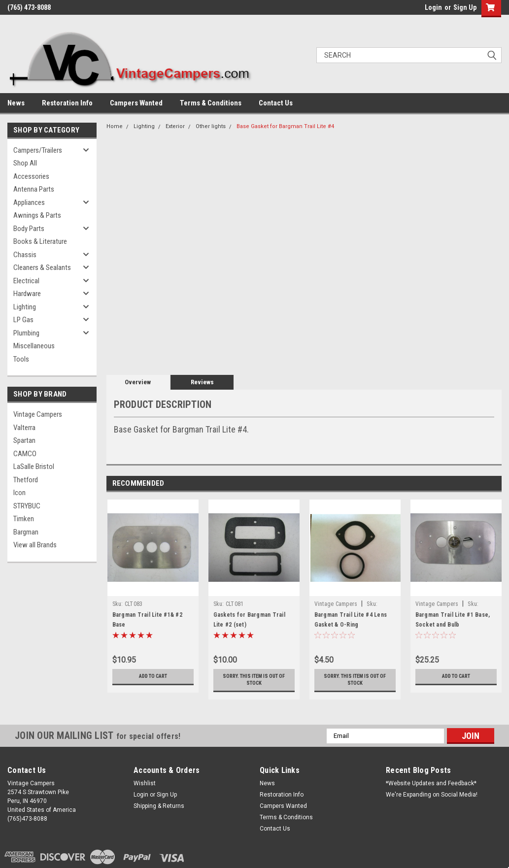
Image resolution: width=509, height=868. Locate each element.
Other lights (211, 126)
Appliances (29, 202)
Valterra (24, 427)
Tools (21, 359)
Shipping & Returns (159, 805)
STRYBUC (26, 505)
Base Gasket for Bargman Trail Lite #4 (285, 126)
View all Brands (35, 544)
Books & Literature (40, 241)
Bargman (25, 532)
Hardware (27, 293)
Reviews (202, 382)
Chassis (24, 254)
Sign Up (464, 7)
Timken (23, 518)
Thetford (25, 479)
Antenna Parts (33, 189)
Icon (19, 492)
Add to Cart (153, 676)
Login (433, 7)
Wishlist (145, 783)
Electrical (26, 280)
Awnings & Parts (37, 215)
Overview (138, 382)
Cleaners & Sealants (42, 267)
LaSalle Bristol (33, 466)
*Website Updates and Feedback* (431, 783)
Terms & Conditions (210, 103)
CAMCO (24, 453)
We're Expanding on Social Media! (431, 794)
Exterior (175, 126)
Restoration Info (67, 103)
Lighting (24, 306)
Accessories (31, 176)
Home (114, 126)
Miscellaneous (34, 345)
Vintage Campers (37, 414)
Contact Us (276, 103)
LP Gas (23, 319)
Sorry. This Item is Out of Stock (254, 679)
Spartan (24, 440)
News (16, 103)
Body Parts (28, 228)
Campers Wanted (136, 103)
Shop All (25, 163)
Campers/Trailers (37, 150)
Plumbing (26, 333)
